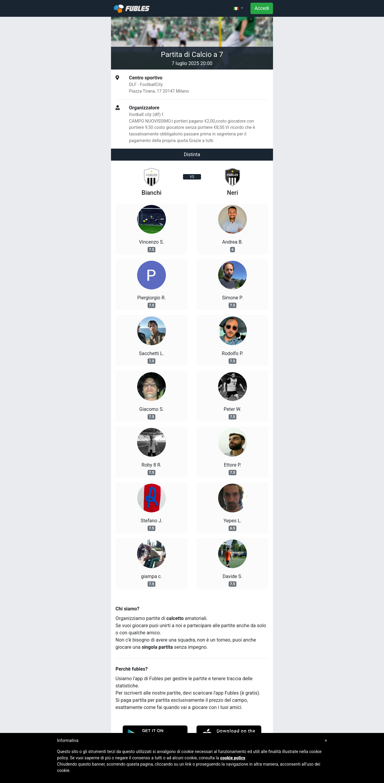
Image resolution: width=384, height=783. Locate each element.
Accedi (261, 8)
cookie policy (232, 757)
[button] (238, 8)
